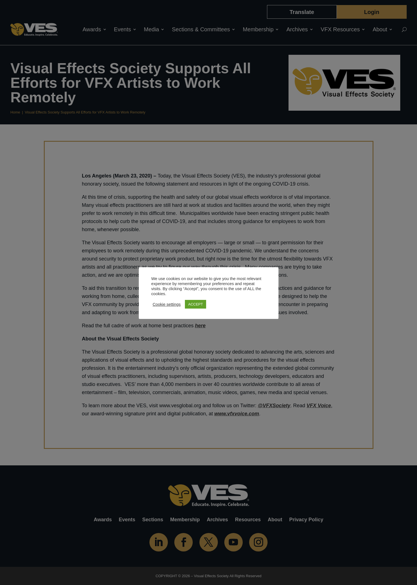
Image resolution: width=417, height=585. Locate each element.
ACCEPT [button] (195, 304)
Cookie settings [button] (167, 304)
